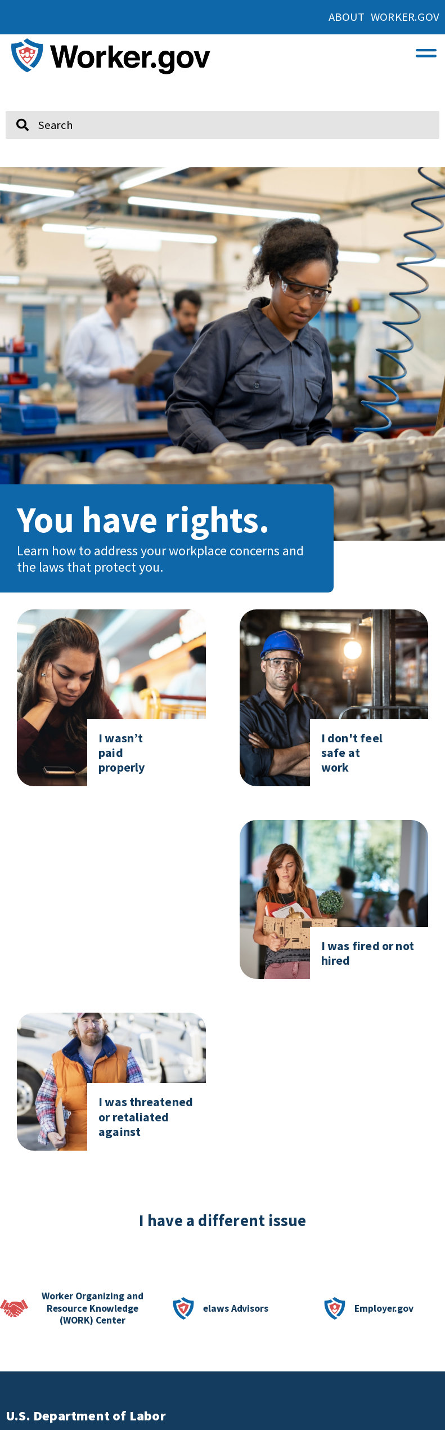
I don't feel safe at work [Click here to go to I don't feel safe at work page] (352, 753)
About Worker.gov (384, 17)
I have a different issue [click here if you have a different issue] (223, 1220)
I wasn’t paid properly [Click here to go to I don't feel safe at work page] (121, 753)
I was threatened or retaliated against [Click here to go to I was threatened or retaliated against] (145, 1116)
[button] (426, 50)
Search (14, 106)
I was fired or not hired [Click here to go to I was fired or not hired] (368, 953)
